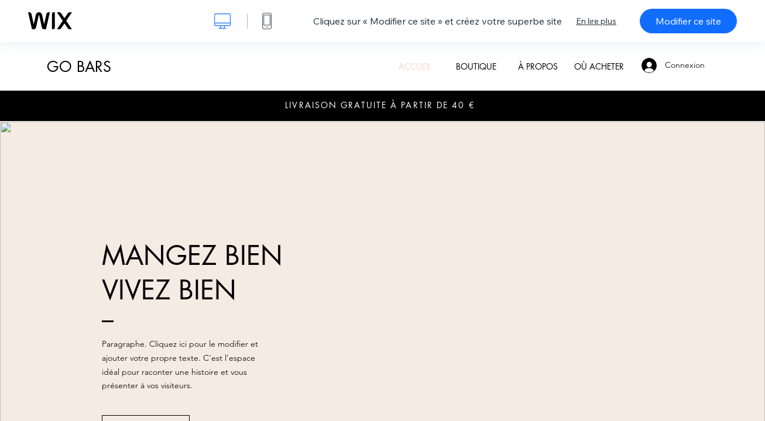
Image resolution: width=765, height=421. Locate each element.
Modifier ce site (688, 21)
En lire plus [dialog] (596, 21)
